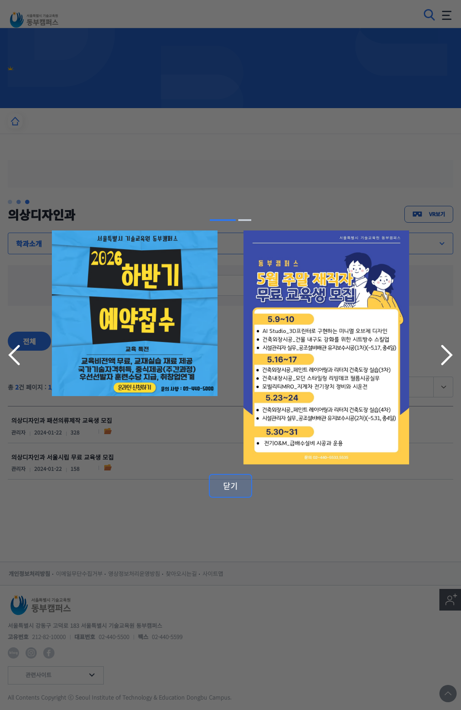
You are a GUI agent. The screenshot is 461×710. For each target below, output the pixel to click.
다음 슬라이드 (446, 355)
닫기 (230, 486)
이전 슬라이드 (15, 355)
